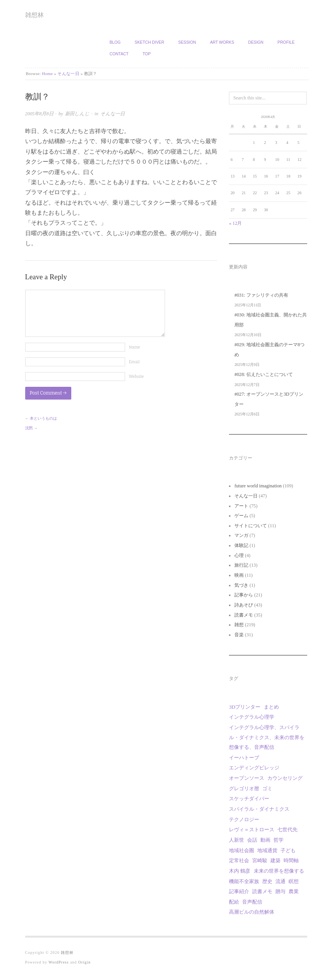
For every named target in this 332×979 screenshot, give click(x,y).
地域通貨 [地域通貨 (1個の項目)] (267, 850)
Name (134, 347)
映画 (239, 575)
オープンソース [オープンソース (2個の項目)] (246, 778)
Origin (84, 962)
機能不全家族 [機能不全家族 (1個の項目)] (244, 881)
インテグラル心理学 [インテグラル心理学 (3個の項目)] (251, 717)
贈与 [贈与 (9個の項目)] (280, 891)
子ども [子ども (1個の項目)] (288, 850)
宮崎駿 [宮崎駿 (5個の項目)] (259, 860)
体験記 (241, 545)
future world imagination (258, 486)
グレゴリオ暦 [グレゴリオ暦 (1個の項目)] (244, 788)
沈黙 (29, 428)
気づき (241, 585)
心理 (239, 555)
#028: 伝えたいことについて (263, 374)
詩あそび (243, 605)
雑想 (239, 624)
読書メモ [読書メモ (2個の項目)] (262, 891)
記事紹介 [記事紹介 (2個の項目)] (239, 891)
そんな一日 (68, 73)
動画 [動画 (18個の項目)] (265, 840)
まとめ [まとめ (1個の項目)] (271, 707)
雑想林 (34, 15)
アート (241, 506)
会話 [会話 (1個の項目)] (252, 840)
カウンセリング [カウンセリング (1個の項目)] (285, 778)
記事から (243, 595)
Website (136, 376)
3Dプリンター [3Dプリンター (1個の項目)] (244, 707)
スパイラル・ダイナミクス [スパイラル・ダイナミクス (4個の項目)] (259, 809)
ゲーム (241, 515)
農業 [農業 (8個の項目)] (294, 891)
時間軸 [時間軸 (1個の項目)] (291, 860)
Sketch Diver (149, 42)
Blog (115, 42)
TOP (147, 54)
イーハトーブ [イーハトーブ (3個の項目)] (244, 757)
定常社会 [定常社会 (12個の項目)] (239, 860)
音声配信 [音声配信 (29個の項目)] (252, 902)
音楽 (239, 634)
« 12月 (235, 223)
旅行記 (241, 565)
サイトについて (250, 525)
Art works (222, 42)
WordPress (58, 962)
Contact (119, 54)
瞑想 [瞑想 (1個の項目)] (294, 881)
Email (134, 361)
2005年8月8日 (39, 113)
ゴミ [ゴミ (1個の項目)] (267, 788)
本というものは (43, 418)
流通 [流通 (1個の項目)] (280, 881)
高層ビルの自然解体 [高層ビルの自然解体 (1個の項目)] (251, 912)
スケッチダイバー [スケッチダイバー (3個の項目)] (249, 798)
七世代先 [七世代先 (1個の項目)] (287, 829)
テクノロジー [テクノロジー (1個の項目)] (244, 819)
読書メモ (243, 615)
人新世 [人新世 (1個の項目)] (236, 840)
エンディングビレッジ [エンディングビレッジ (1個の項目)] (254, 768)
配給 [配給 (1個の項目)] (234, 902)
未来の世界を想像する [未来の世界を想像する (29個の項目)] (279, 871)
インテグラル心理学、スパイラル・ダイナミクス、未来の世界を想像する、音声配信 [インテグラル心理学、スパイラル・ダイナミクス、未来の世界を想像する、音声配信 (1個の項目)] (266, 737)
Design (255, 42)
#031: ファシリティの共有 (261, 295)
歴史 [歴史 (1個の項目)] (267, 881)
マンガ (241, 535)
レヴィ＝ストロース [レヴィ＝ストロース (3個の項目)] (251, 829)
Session (187, 42)
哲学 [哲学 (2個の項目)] (279, 840)
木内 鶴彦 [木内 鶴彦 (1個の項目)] (239, 871)
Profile (285, 42)
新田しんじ (77, 113)
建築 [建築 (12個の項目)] (275, 860)
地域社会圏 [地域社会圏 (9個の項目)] (241, 850)
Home (47, 73)
